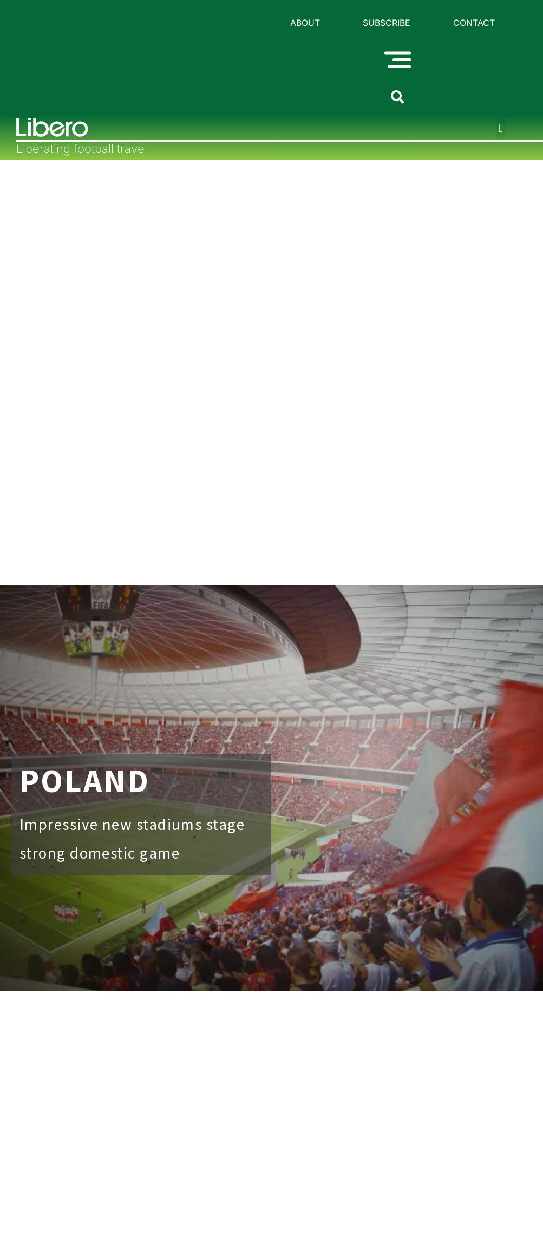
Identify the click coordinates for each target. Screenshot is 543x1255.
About (305, 23)
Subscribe (386, 23)
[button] (501, 129)
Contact (474, 23)
